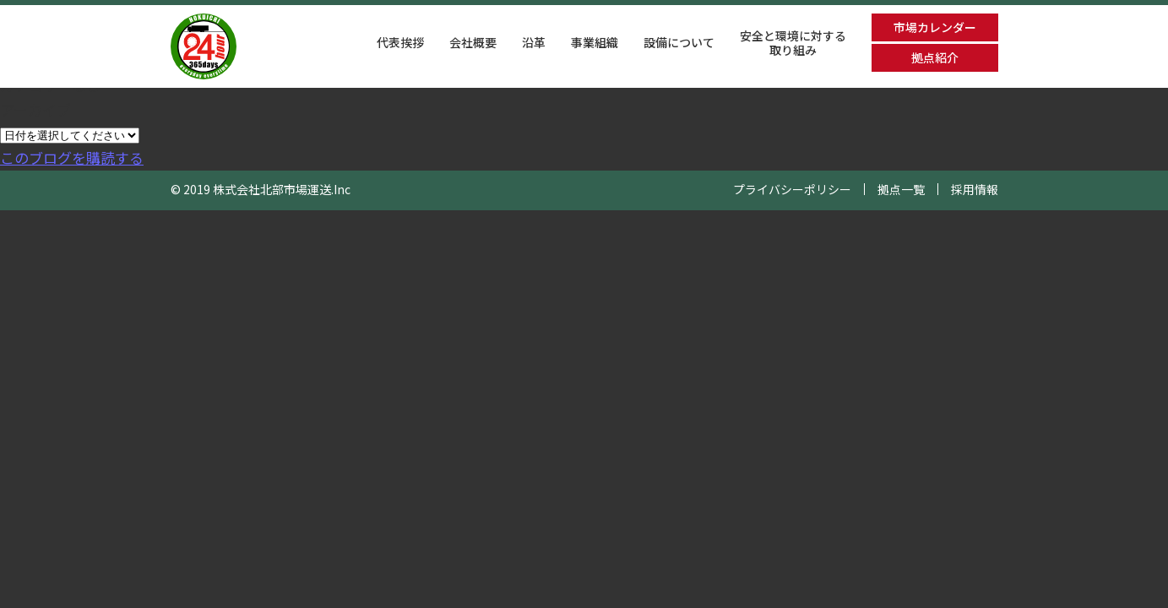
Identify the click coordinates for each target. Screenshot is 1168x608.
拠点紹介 (935, 57)
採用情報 (974, 189)
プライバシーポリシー (792, 189)
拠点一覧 (901, 189)
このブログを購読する (72, 157)
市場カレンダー (935, 27)
